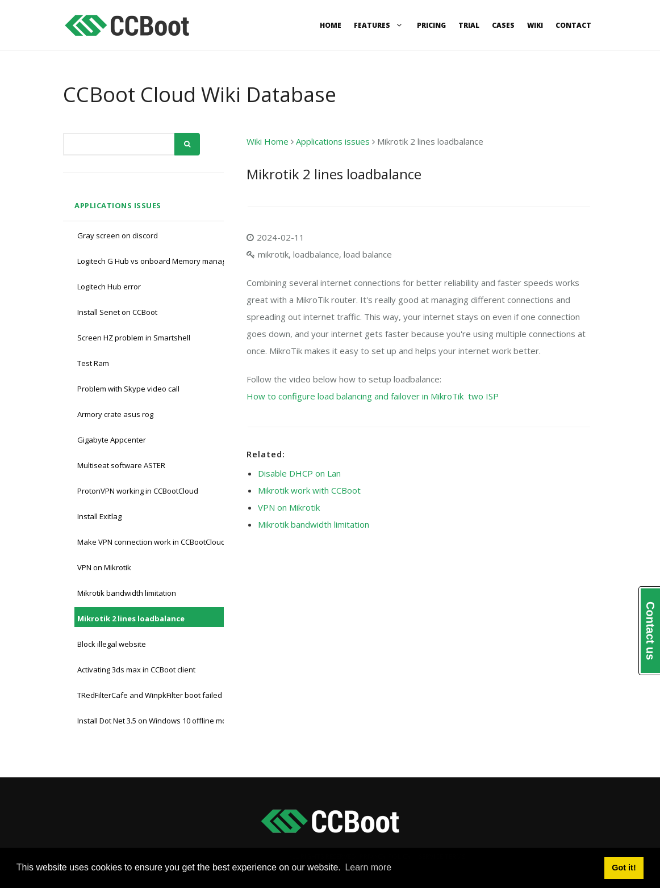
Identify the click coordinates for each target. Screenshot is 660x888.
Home (330, 25)
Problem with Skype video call (128, 389)
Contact (573, 25)
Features (379, 25)
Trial (468, 25)
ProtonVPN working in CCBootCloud (137, 491)
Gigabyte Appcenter (111, 440)
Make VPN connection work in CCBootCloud (151, 542)
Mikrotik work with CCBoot (309, 490)
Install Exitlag (99, 516)
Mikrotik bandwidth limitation (126, 593)
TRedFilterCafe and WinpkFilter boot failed (149, 695)
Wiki (535, 25)
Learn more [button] (368, 867)
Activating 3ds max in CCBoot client (136, 669)
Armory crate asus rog (115, 414)
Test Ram (93, 363)
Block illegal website (111, 644)
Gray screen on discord (117, 235)
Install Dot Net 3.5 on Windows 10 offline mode (156, 721)
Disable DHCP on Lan (299, 473)
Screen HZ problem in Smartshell (133, 338)
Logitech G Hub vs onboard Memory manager (155, 261)
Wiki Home (268, 141)
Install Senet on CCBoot (117, 312)
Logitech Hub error (109, 286)
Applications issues (117, 205)
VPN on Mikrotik (104, 567)
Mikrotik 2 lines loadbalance (131, 618)
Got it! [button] (624, 867)
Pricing (431, 25)
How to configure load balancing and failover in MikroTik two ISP (373, 396)
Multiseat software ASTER (121, 465)
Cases (503, 25)
